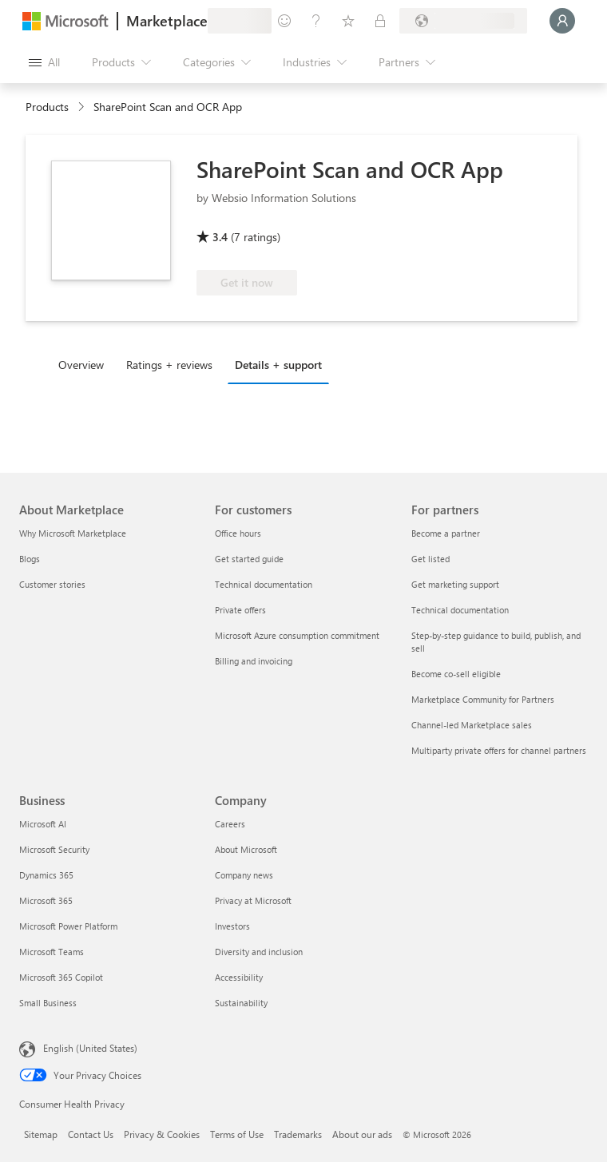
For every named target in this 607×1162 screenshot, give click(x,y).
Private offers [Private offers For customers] (240, 610)
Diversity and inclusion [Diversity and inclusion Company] (259, 952)
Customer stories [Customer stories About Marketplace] (52, 584)
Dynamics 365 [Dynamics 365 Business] (46, 875)
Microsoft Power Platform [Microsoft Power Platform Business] (68, 926)
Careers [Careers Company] (230, 824)
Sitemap (41, 1134)
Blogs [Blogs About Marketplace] (29, 559)
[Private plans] (380, 21)
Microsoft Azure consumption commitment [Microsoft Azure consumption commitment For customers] (297, 635)
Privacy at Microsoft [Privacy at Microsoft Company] (253, 900)
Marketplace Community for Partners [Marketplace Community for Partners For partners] (482, 699)
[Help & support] (316, 21)
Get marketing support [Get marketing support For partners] (455, 584)
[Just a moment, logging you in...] (562, 21)
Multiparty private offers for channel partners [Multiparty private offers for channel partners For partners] (498, 750)
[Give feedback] (284, 21)
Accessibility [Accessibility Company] (239, 977)
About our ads (362, 1134)
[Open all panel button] (44, 62)
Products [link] (47, 106)
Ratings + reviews (169, 364)
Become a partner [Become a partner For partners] (445, 533)
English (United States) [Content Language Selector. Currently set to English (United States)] (90, 1047)
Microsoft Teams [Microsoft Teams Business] (51, 952)
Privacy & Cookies (162, 1134)
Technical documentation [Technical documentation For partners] (460, 610)
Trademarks (298, 1134)
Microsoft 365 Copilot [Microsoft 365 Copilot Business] (61, 977)
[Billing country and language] (463, 21)
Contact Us (90, 1134)
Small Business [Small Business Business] (48, 1003)
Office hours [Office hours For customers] (238, 533)
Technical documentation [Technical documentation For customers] (263, 584)
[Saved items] (348, 21)
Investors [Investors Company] (232, 926)
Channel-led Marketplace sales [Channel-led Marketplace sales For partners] (471, 725)
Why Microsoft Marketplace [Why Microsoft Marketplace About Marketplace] (72, 533)
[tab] (85, 364)
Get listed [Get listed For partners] (430, 559)
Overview (81, 364)
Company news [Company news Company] (244, 875)
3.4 (220, 236)
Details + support (278, 364)
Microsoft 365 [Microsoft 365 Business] (46, 900)
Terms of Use (237, 1134)
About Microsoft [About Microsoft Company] (246, 849)
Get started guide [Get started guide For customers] (249, 559)
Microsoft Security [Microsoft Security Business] (54, 849)
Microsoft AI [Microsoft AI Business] (42, 824)
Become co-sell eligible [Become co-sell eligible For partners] (456, 674)
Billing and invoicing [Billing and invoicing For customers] (253, 661)
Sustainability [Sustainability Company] (241, 1003)
